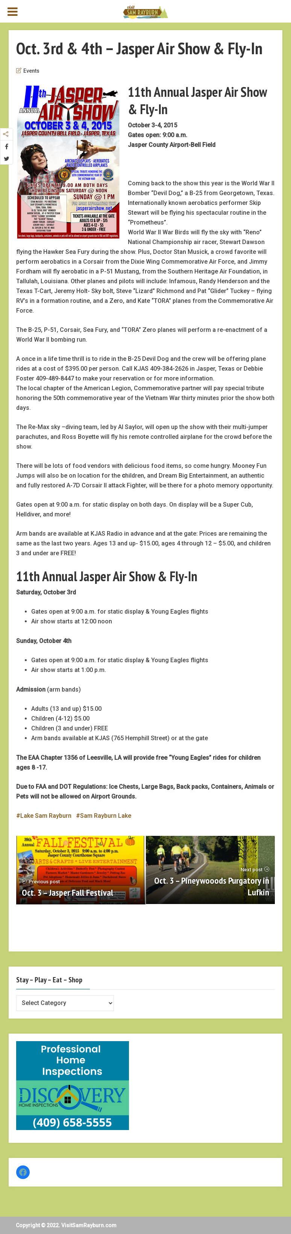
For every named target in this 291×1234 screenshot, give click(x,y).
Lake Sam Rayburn (45, 815)
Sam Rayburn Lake (105, 815)
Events (31, 71)
